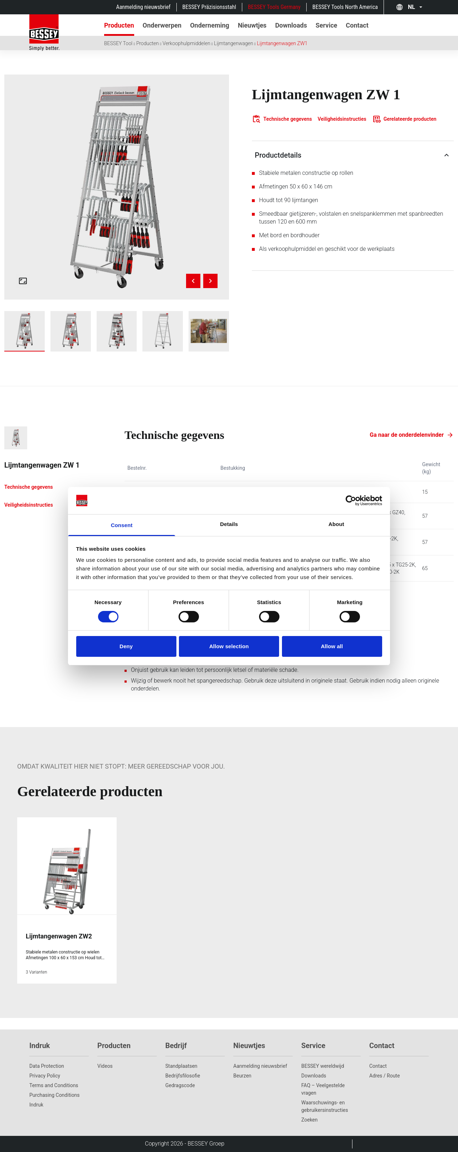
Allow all (332, 646)
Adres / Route (384, 1076)
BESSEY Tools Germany (274, 7)
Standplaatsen (181, 1066)
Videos (105, 1066)
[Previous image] (193, 281)
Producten (147, 43)
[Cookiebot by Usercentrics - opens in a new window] (351, 500)
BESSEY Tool (118, 43)
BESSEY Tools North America (345, 7)
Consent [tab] (122, 525)
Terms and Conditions (53, 1085)
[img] (117, 187)
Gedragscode (180, 1085)
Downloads (313, 1076)
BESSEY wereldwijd (322, 1066)
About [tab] (336, 524)
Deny (126, 646)
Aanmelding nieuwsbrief (143, 7)
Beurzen (242, 1076)
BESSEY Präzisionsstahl (209, 7)
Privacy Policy (44, 1076)
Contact (378, 1066)
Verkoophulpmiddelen (186, 43)
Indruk (36, 1105)
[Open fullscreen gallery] (23, 281)
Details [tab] (229, 524)
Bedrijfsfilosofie (182, 1076)
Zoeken (309, 1120)
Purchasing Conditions (54, 1095)
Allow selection (229, 646)
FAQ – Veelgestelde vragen (323, 1089)
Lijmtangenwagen (233, 43)
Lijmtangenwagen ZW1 (282, 43)
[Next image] (210, 281)
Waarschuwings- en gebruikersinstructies (324, 1106)
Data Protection (46, 1066)
